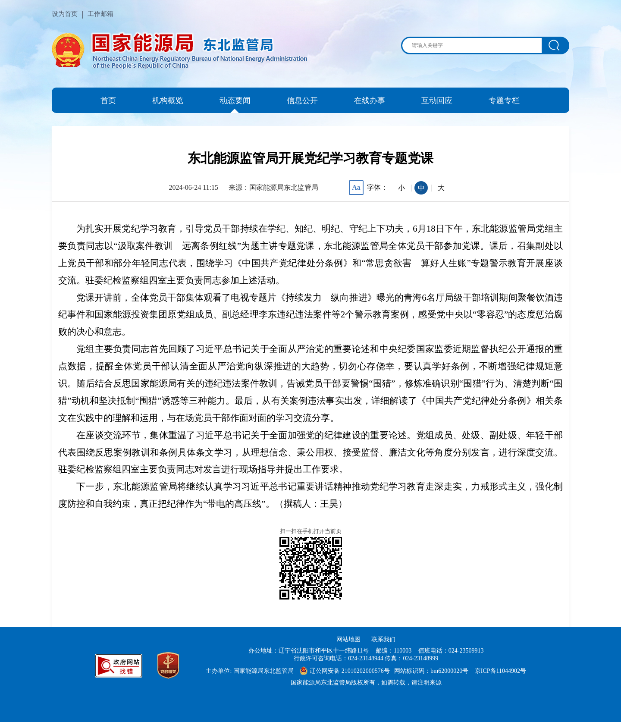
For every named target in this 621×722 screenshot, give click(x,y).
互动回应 (436, 100)
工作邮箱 (100, 13)
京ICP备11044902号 (500, 671)
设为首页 (65, 13)
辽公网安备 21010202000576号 (345, 671)
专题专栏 (504, 100)
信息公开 (302, 100)
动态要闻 (235, 100)
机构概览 (167, 100)
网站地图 (348, 639)
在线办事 (369, 100)
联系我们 (383, 639)
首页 (108, 100)
